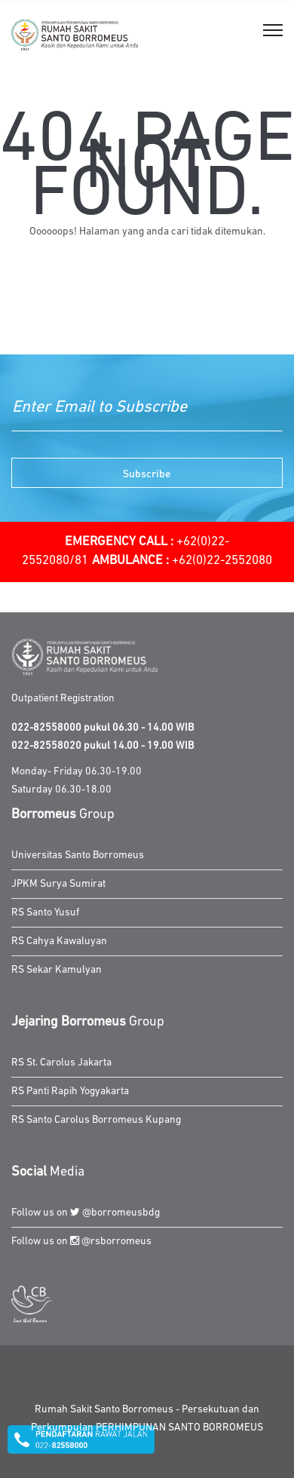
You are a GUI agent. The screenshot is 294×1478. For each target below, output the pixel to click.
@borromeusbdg (115, 1213)
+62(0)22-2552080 (182, 560)
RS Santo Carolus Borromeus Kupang (96, 1120)
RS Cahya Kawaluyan (59, 941)
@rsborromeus (111, 1241)
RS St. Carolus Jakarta (61, 1063)
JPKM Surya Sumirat (58, 884)
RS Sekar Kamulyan (56, 970)
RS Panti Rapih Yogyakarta (70, 1091)
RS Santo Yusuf (45, 912)
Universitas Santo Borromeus (77, 855)
